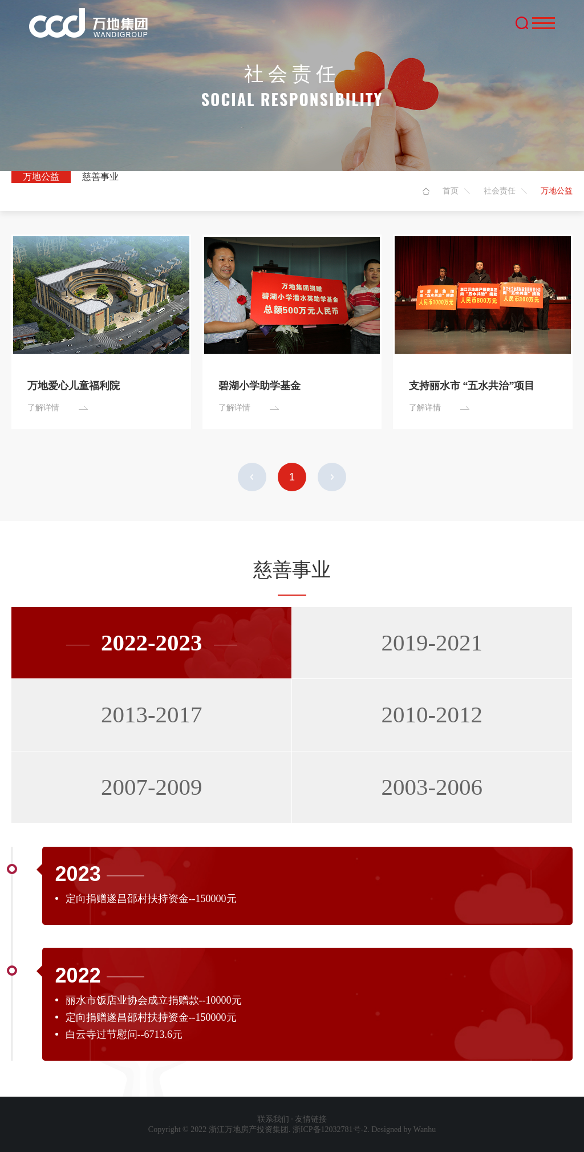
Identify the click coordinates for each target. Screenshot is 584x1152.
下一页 (332, 477)
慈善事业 (100, 176)
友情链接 (311, 1119)
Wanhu (424, 1129)
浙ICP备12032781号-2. (331, 1129)
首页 (451, 191)
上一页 (252, 477)
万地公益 (41, 176)
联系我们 (273, 1119)
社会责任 (500, 191)
